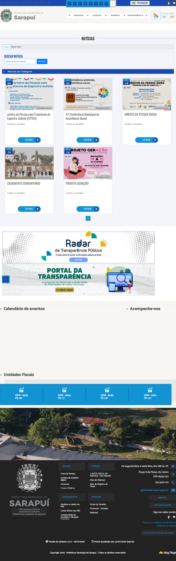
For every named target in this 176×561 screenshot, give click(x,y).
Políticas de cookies (166, 525)
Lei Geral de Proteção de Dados (158, 533)
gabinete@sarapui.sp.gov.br (155, 490)
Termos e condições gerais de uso (159, 522)
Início (6, 46)
